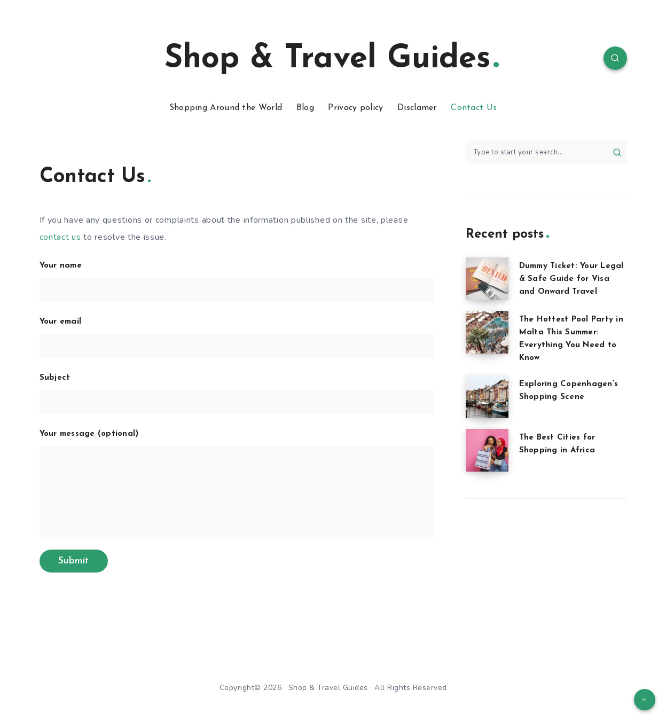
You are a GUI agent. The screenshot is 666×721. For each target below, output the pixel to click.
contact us (60, 237)
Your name (237, 282)
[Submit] (617, 151)
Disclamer (417, 108)
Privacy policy (355, 108)
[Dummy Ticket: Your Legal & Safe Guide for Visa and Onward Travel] (487, 278)
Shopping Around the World (226, 108)
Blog (305, 108)
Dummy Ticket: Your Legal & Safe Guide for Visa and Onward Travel (571, 279)
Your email (237, 338)
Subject (237, 394)
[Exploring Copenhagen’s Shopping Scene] (487, 396)
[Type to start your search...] (546, 152)
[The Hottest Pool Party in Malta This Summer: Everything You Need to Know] (487, 332)
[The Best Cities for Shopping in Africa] (487, 450)
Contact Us (474, 108)
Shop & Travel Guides (331, 59)
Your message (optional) (237, 483)
